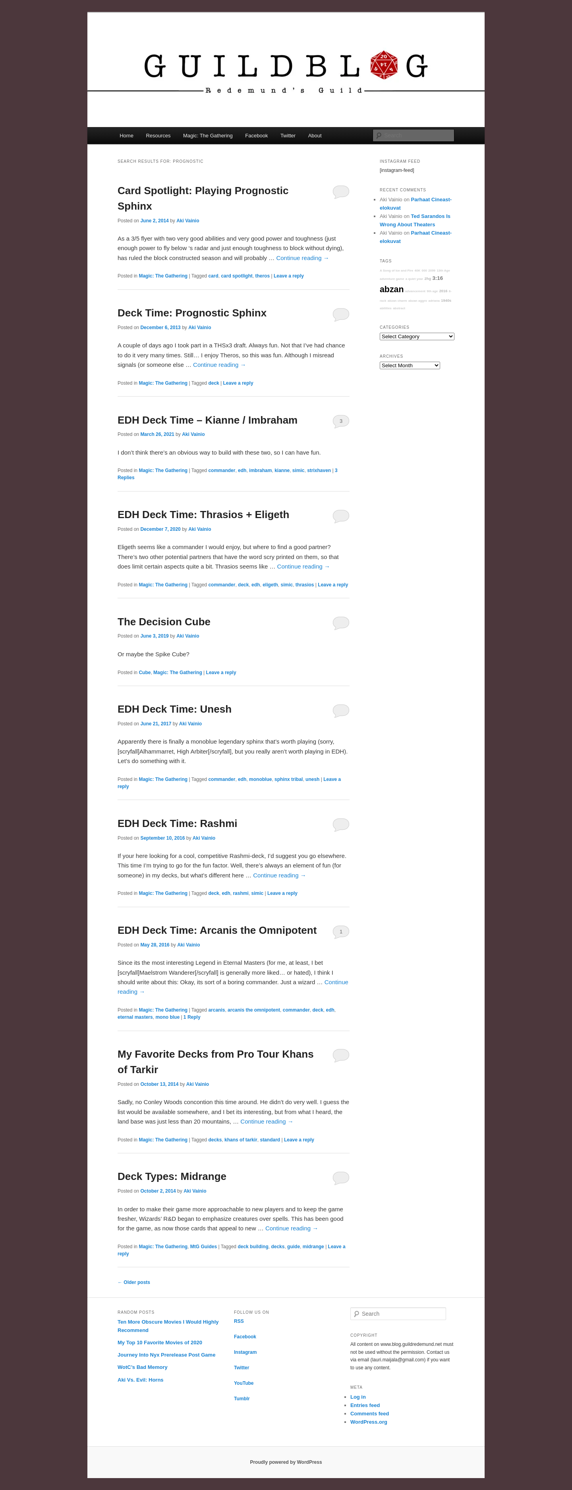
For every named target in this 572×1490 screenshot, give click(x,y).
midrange (313, 1246)
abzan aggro (417, 301)
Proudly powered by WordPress (286, 1462)
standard (270, 1140)
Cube (145, 672)
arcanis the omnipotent (254, 1010)
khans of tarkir (240, 1140)
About (315, 136)
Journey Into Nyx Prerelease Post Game (166, 1355)
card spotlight (236, 276)
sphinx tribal (288, 779)
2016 (443, 291)
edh (242, 470)
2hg (428, 279)
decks (215, 1140)
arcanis (216, 1010)
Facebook (256, 136)
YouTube (244, 1383)
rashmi (240, 893)
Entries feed (365, 1405)
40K (418, 270)
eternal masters (135, 1017)
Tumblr (242, 1398)
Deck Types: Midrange (172, 1176)
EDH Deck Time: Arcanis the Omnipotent (217, 930)
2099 (431, 270)
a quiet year (414, 279)
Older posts (134, 1282)
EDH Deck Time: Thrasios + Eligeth (203, 514)
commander (221, 470)
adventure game (392, 279)
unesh (312, 779)
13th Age (443, 270)
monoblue (260, 779)
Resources (158, 136)
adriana (434, 301)
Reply (192, 1017)
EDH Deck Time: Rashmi (178, 823)
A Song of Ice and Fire (396, 270)
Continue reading (302, 257)
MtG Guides (203, 1246)
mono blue (167, 1017)
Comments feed (369, 1414)
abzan (392, 289)
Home (126, 136)
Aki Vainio (187, 221)
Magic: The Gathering (208, 136)
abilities (386, 308)
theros (262, 276)
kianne (282, 470)
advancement (415, 291)
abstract (399, 308)
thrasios (305, 585)
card (213, 276)
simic (298, 470)
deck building (253, 1246)
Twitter (288, 136)
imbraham (260, 470)
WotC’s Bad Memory (143, 1367)
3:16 (437, 278)
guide (293, 1246)
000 (424, 270)
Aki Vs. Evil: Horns (141, 1380)
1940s (446, 301)
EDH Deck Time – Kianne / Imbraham (208, 420)
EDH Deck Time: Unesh (175, 709)
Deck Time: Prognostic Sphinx (192, 313)
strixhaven (319, 470)
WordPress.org (368, 1422)
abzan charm (397, 301)
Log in (358, 1397)
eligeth (270, 585)
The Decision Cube (164, 622)
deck (213, 383)
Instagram (245, 1352)
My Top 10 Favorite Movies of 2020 (160, 1342)
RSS (239, 1321)
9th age (432, 291)
